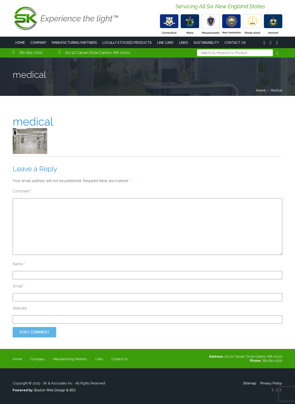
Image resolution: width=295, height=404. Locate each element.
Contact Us (235, 42)
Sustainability (206, 42)
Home (20, 42)
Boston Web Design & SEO (55, 390)
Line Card (165, 42)
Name (19, 263)
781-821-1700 (27, 52)
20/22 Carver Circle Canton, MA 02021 (94, 52)
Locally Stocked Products (127, 42)
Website (20, 308)
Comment (22, 191)
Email (18, 285)
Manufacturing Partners (74, 42)
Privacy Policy (271, 383)
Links (183, 42)
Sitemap (250, 383)
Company (38, 42)
